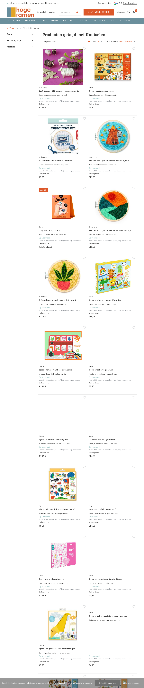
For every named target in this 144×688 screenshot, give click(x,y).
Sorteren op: (112, 41)
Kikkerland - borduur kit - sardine (119, 81)
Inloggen (44, 668)
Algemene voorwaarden (18, 669)
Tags (26, 28)
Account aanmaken (49, 672)
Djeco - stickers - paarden (50, 286)
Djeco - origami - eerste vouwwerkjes (86, 424)
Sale (113, 20)
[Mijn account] (121, 12)
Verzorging (100, 20)
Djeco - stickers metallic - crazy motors (120, 405)
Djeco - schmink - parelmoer (116, 286)
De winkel (41, 12)
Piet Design (46, 76)
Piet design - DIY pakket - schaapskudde (54, 81)
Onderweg (84, 20)
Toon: (94, 41)
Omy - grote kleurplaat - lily (120, 354)
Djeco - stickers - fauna (119, 557)
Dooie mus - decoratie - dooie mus (86, 559)
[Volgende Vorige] (103, 601)
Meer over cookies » (131, 683)
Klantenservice (104, 3)
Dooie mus (78, 554)
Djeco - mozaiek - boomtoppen (83, 286)
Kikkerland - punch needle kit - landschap (119, 148)
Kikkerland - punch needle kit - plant (52, 216)
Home (19, 28)
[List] (89, 41)
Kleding (55, 20)
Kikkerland (111, 76)
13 (98, 601)
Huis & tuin (29, 20)
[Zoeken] (70, 12)
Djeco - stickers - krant (86, 490)
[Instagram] (114, 622)
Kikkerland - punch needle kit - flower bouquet (52, 560)
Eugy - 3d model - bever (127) (87, 356)
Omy (76, 143)
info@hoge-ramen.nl (124, 673)
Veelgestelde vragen (16, 677)
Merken (52, 12)
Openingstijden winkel (17, 658)
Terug (10, 28)
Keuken (43, 20)
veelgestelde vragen (49, 625)
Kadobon (125, 20)
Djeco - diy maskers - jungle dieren (52, 427)
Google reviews (130, 3)
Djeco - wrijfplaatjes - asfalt (85, 81)
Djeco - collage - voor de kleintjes (87, 216)
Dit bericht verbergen (107, 683)
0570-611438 (118, 669)
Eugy (76, 351)
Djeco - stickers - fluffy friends (53, 491)
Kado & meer (13, 20)
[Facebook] (109, 622)
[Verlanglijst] (128, 12)
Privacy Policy (13, 673)
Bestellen (11, 662)
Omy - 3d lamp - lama (85, 147)
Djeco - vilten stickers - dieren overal (54, 354)
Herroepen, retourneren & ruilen (21, 666)
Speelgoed (68, 20)
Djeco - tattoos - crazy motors (119, 491)
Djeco (76, 76)
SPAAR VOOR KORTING (99, 12)
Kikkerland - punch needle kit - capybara (53, 148)
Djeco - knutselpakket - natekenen (120, 216)
